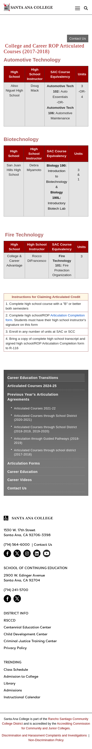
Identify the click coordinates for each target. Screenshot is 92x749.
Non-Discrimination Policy (46, 740)
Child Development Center (25, 634)
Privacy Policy (15, 648)
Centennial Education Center (27, 627)
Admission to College (21, 676)
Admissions (13, 690)
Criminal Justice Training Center (30, 641)
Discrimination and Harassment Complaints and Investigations (44, 735)
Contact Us (77, 38)
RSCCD (9, 620)
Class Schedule (16, 669)
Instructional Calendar (22, 697)
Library (9, 683)
